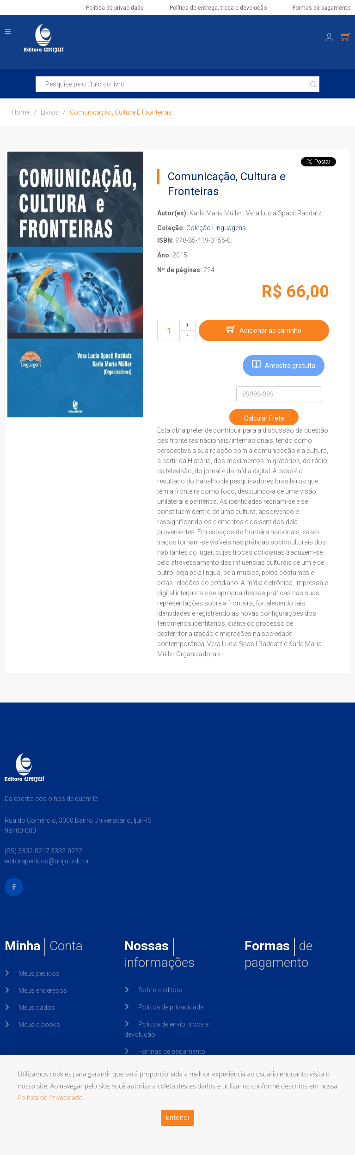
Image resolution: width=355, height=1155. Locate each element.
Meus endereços (42, 990)
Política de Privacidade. (51, 1097)
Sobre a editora (160, 990)
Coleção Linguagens (216, 228)
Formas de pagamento (321, 8)
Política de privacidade (115, 8)
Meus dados (36, 1007)
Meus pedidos (39, 973)
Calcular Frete (264, 418)
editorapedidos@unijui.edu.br (47, 861)
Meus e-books (39, 1024)
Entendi (177, 1117)
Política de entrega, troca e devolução (218, 8)
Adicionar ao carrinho (270, 330)
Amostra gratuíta (290, 365)
